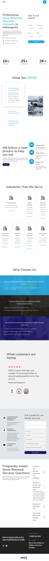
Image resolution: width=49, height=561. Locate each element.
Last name (39, 25)
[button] (45, 2)
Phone (38, 33)
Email (29, 33)
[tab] (14, 94)
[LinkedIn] (6, 546)
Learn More (6, 164)
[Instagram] (3, 546)
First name (30, 25)
